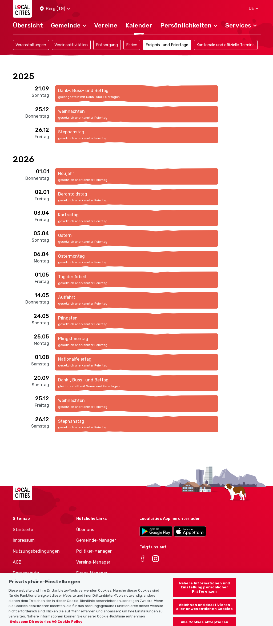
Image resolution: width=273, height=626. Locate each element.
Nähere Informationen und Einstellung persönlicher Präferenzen (204, 591)
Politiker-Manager (94, 551)
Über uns (85, 529)
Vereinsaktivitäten (71, 44)
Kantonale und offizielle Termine (225, 44)
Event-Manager (91, 573)
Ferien (131, 44)
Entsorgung (107, 44)
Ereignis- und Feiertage (167, 44)
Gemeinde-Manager (96, 540)
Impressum (24, 540)
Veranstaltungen (30, 44)
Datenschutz (26, 573)
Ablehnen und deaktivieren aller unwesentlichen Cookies (204, 611)
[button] (55, 9)
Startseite (23, 529)
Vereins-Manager (93, 562)
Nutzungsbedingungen (36, 551)
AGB (17, 562)
